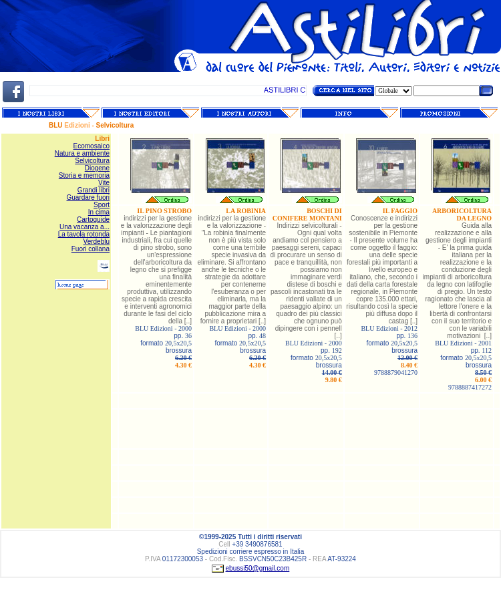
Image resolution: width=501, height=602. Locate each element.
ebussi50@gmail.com (258, 568)
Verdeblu (97, 241)
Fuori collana (90, 249)
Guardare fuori (88, 197)
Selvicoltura (92, 160)
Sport (102, 204)
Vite (104, 182)
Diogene (97, 168)
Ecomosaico (91, 146)
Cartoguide (93, 219)
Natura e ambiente (82, 153)
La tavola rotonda (84, 234)
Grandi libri (93, 190)
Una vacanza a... (84, 227)
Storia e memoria (84, 175)
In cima (99, 212)
